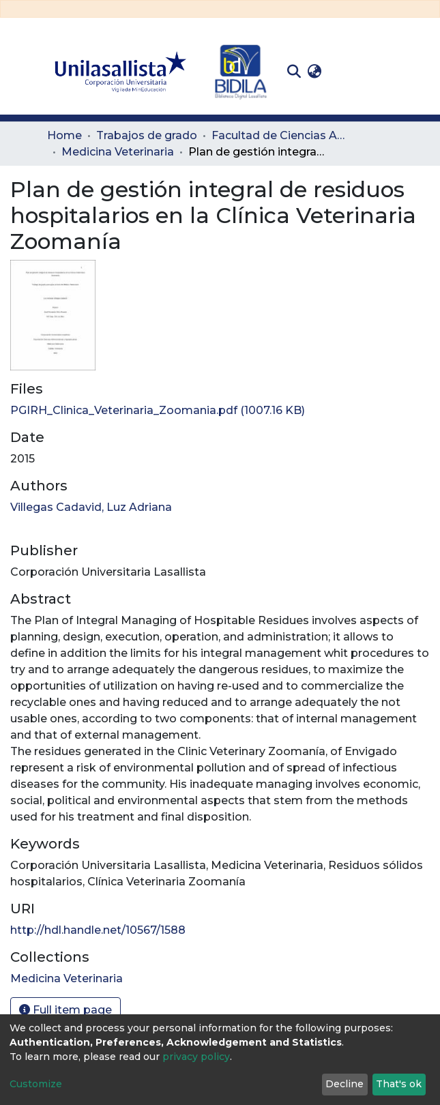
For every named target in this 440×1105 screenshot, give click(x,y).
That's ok (399, 1084)
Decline (344, 1084)
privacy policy (196, 1056)
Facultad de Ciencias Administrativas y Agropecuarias (279, 135)
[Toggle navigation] (384, 72)
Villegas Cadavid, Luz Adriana (91, 507)
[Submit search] (294, 71)
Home (64, 135)
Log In (346, 71)
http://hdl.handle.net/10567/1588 (98, 930)
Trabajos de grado (146, 135)
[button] (314, 71)
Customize (36, 1084)
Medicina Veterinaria (117, 151)
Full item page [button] (65, 1009)
